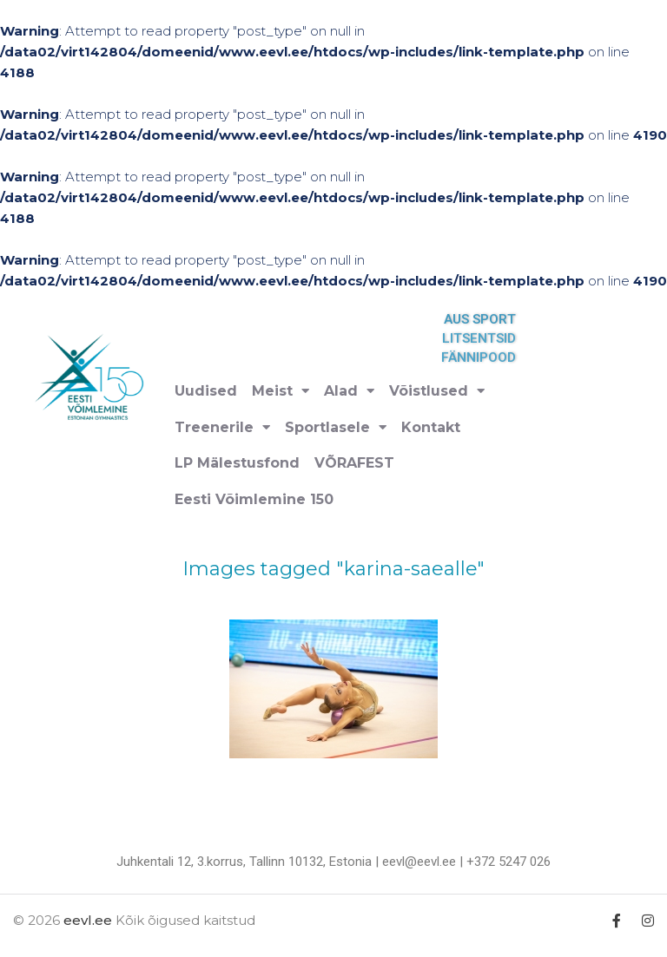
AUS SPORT (486, 319)
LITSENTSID (485, 338)
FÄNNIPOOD (484, 357)
